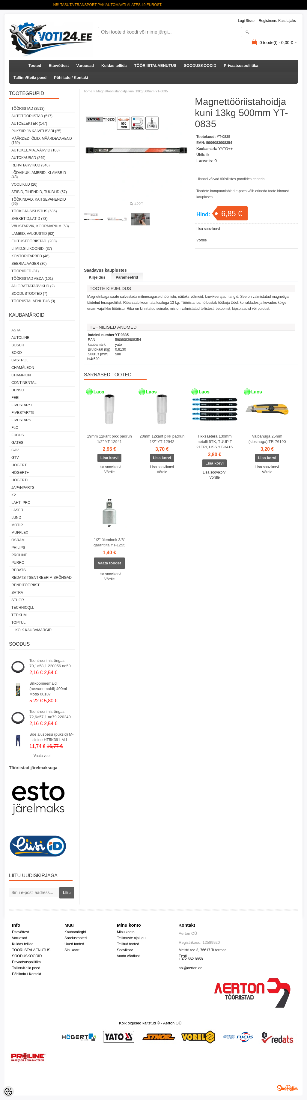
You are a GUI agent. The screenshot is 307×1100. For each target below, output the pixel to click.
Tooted (34, 65)
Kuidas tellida (114, 65)
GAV (15, 450)
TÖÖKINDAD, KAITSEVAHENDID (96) (38, 201)
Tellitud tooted (128, 944)
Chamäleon (22, 368)
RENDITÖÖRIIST (25, 585)
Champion (21, 375)
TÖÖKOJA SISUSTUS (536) (34, 211)
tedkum (19, 615)
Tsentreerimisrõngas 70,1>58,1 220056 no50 (50, 663)
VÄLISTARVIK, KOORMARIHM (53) (40, 226)
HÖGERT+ (20, 473)
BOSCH (17, 345)
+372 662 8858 (191, 959)
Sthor (17, 600)
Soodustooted (75, 938)
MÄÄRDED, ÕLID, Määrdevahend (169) (41, 140)
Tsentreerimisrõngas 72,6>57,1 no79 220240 (50, 714)
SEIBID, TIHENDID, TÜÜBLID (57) (39, 192)
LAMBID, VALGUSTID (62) (32, 234)
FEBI (15, 398)
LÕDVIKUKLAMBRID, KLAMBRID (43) (38, 175)
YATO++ (225, 148)
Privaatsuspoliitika (241, 65)
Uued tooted (74, 944)
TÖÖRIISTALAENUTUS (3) (33, 301)
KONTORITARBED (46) (30, 256)
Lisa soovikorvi (208, 229)
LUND (16, 518)
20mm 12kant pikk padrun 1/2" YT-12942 (162, 439)
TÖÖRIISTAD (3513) (27, 108)
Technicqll (22, 607)
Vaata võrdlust (128, 956)
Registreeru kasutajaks (277, 21)
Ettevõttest (59, 65)
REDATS (18, 570)
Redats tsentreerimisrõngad (41, 577)
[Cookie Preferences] (8, 1091)
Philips (18, 548)
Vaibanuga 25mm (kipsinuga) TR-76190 (267, 439)
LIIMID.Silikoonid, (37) (31, 249)
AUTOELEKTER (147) (29, 123)
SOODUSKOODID (200, 65)
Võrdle (201, 240)
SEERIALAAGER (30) (28, 264)
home (88, 91)
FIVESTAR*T (21, 405)
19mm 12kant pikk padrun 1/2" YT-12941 (109, 439)
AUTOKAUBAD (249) (28, 158)
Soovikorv (125, 950)
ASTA (15, 330)
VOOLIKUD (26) (24, 184)
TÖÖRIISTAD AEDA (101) (32, 278)
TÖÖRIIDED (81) (25, 271)
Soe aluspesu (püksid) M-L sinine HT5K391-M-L (51, 737)
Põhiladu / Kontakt (71, 77)
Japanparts (22, 488)
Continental (24, 383)
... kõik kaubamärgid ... (33, 630)
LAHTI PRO (20, 503)
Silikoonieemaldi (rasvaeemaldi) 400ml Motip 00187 (48, 688)
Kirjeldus (97, 277)
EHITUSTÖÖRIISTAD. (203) (34, 241)
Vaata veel (42, 756)
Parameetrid (127, 277)
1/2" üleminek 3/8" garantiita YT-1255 (109, 542)
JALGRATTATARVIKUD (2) (33, 286)
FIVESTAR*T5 (22, 413)
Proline (19, 555)
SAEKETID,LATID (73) (29, 219)
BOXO (16, 353)
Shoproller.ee (287, 1088)
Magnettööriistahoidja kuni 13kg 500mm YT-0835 (132, 91)
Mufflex (19, 533)
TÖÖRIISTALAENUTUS (155, 65)
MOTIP (17, 525)
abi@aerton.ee (190, 968)
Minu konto (126, 932)
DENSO (17, 390)
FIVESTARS (21, 420)
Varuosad (85, 65)
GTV (15, 458)
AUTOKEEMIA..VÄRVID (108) (35, 150)
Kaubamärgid (75, 932)
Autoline (20, 338)
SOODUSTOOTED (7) (29, 293)
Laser (17, 510)
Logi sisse (246, 21)
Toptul (18, 622)
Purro (17, 562)
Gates (17, 443)
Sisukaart (71, 950)
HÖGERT (19, 465)
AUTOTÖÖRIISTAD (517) (31, 116)
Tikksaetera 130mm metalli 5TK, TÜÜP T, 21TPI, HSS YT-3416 (214, 441)
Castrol (19, 360)
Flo (14, 428)
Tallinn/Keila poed (29, 77)
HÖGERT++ (21, 480)
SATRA (17, 592)
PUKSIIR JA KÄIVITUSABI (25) (36, 131)
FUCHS (17, 435)
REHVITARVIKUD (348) (30, 165)
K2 (13, 495)
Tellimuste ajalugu (131, 938)
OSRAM (18, 540)
